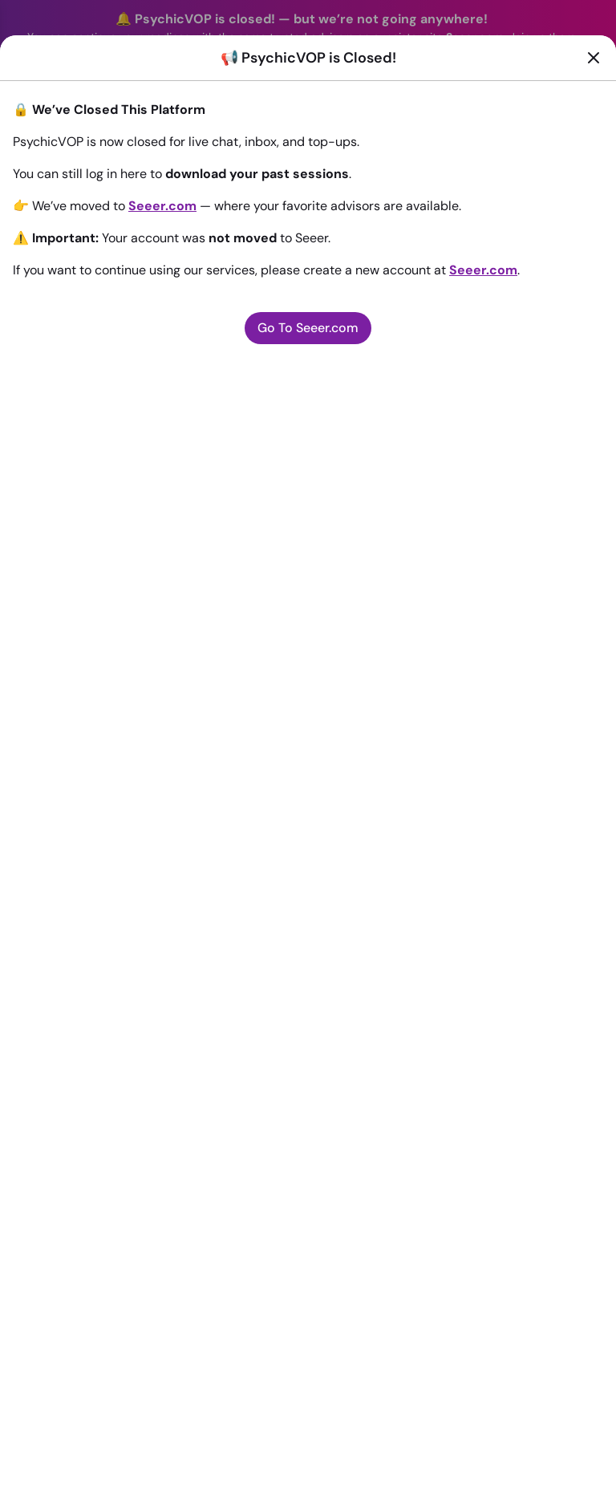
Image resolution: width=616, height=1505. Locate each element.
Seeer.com (162, 205)
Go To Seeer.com (308, 327)
